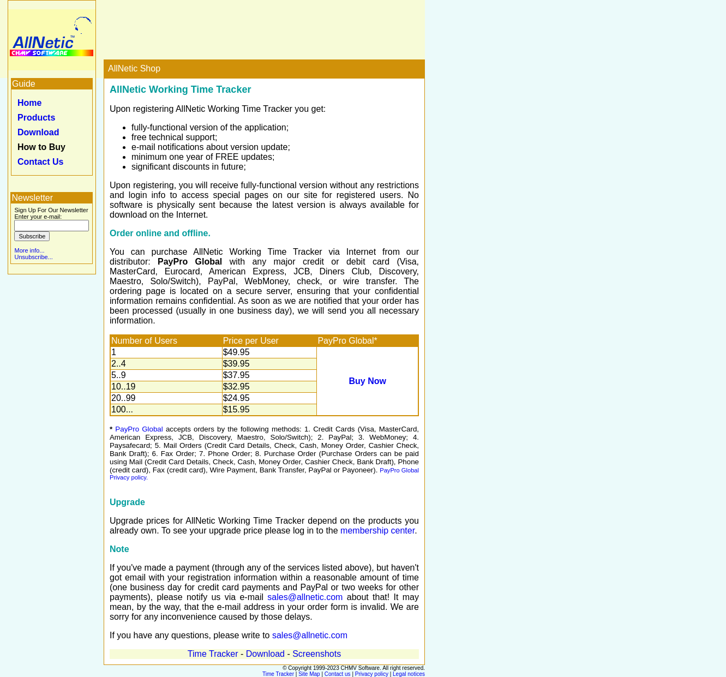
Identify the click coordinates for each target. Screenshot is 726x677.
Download (38, 132)
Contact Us (40, 161)
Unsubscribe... (33, 257)
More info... (29, 250)
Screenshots (316, 653)
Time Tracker (213, 653)
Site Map (309, 674)
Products (36, 117)
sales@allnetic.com (305, 597)
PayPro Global (139, 429)
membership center (377, 530)
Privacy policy (371, 674)
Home (29, 102)
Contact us (338, 674)
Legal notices (409, 674)
